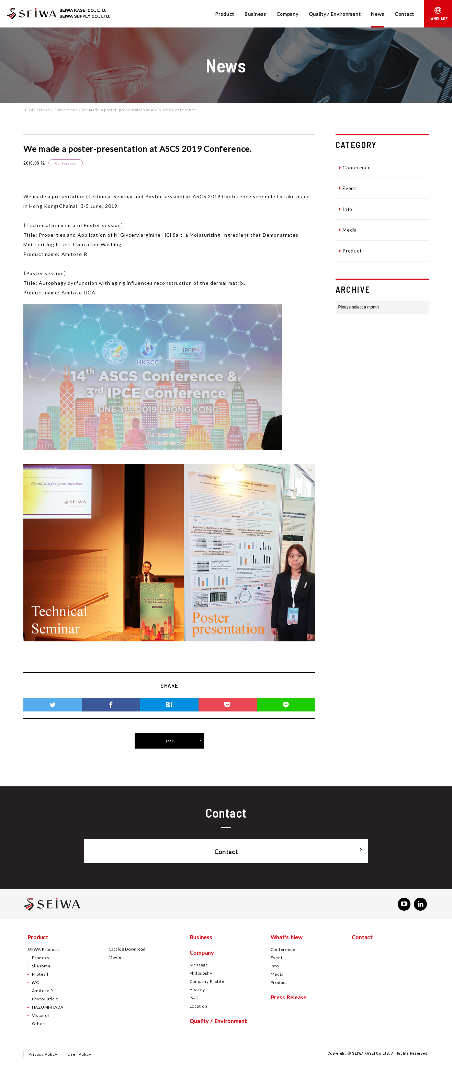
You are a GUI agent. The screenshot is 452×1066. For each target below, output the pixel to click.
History (197, 990)
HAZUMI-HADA (48, 1008)
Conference (355, 167)
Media (348, 229)
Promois (40, 958)
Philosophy (201, 973)
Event (348, 187)
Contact (404, 13)
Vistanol (40, 1016)
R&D (194, 998)
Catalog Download (127, 949)
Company (287, 13)
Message (199, 965)
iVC (35, 983)
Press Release (288, 998)
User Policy (80, 1055)
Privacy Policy (43, 1055)
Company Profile (207, 982)
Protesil (40, 975)
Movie (115, 958)
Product (224, 13)
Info (346, 208)
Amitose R (42, 991)
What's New (287, 937)
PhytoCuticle (45, 999)
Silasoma (41, 966)
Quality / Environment (335, 13)
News (377, 13)
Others (39, 1024)
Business (255, 13)
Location (198, 1006)
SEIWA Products (44, 950)
